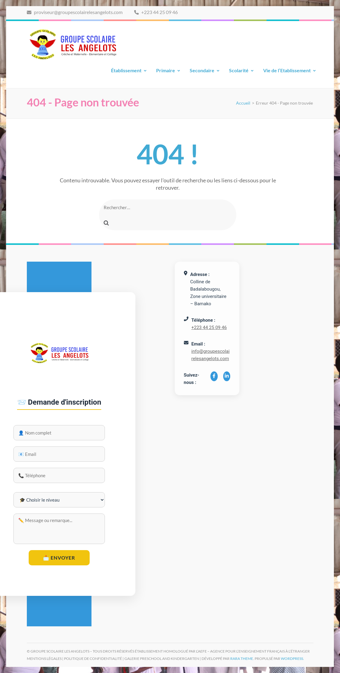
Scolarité (239, 70)
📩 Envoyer (59, 557)
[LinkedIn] (227, 376)
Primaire (165, 70)
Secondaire (202, 70)
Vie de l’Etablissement (287, 70)
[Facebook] (214, 376)
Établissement (126, 70)
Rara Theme (241, 658)
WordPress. (292, 658)
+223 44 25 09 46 (156, 12)
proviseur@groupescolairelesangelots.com (75, 12)
